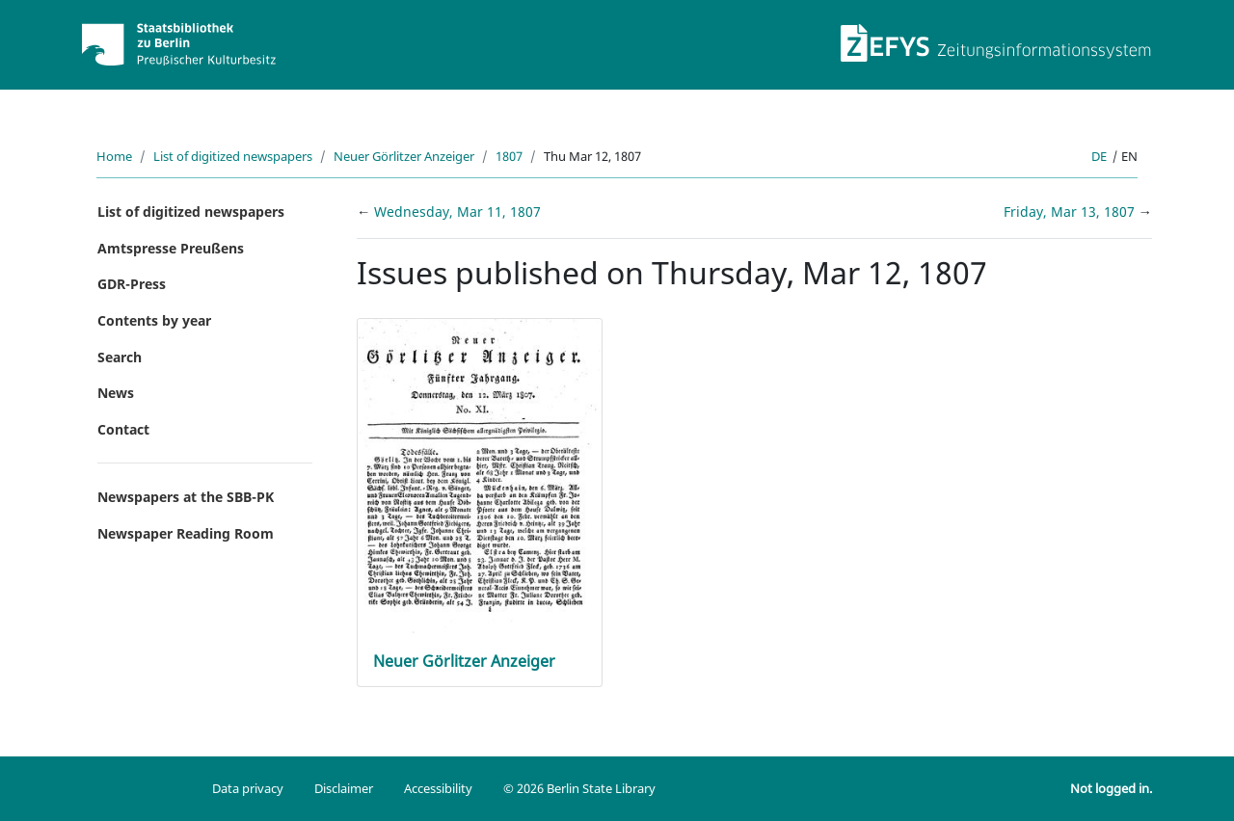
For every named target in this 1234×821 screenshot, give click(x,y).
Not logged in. (1111, 788)
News (115, 393)
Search (119, 357)
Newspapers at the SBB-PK (185, 497)
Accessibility (438, 788)
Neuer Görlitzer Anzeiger (404, 156)
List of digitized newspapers (232, 156)
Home (114, 156)
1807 (509, 156)
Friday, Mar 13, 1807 (1071, 211)
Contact (123, 429)
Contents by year (154, 320)
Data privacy (247, 788)
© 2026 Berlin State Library (579, 788)
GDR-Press (131, 284)
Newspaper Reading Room (185, 533)
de (1099, 156)
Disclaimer (343, 788)
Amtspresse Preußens (170, 248)
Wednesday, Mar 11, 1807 (457, 211)
